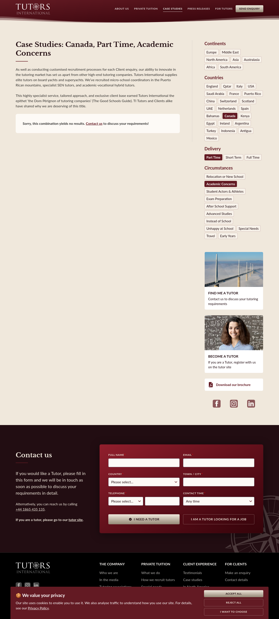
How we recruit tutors (158, 580)
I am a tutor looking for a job (218, 519)
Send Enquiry (249, 8)
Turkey (211, 131)
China (210, 101)
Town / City (192, 474)
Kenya (245, 116)
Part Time (213, 157)
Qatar (227, 86)
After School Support (221, 206)
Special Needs (249, 228)
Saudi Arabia (215, 94)
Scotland (248, 101)
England (212, 86)
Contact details (236, 580)
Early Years (228, 236)
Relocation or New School (224, 176)
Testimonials (192, 573)
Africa (210, 67)
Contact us (94, 123)
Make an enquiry (237, 573)
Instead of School (218, 221)
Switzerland (228, 101)
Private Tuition (144, 8)
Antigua (245, 131)
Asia (236, 60)
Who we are (108, 573)
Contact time (193, 493)
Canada (230, 116)
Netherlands (227, 108)
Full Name (116, 454)
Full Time (253, 157)
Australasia (252, 60)
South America (230, 67)
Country (115, 474)
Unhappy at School (219, 228)
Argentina (242, 123)
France (234, 94)
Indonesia (228, 131)
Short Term (233, 157)
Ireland (225, 123)
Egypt (210, 123)
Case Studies (170, 8)
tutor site (75, 520)
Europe (211, 52)
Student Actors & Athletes (224, 191)
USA (251, 86)
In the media (108, 580)
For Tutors (221, 8)
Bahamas (212, 116)
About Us (119, 8)
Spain (245, 108)
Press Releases (196, 8)
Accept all (234, 593)
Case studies (192, 580)
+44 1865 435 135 (30, 509)
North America (216, 60)
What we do (150, 573)
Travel (210, 236)
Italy (239, 86)
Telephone (116, 493)
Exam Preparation (219, 199)
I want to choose (233, 611)
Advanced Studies (219, 214)
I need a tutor (144, 519)
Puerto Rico (252, 94)
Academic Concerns (220, 184)
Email (187, 454)
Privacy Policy (38, 608)
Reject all (234, 602)
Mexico (211, 138)
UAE (209, 108)
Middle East (230, 52)
